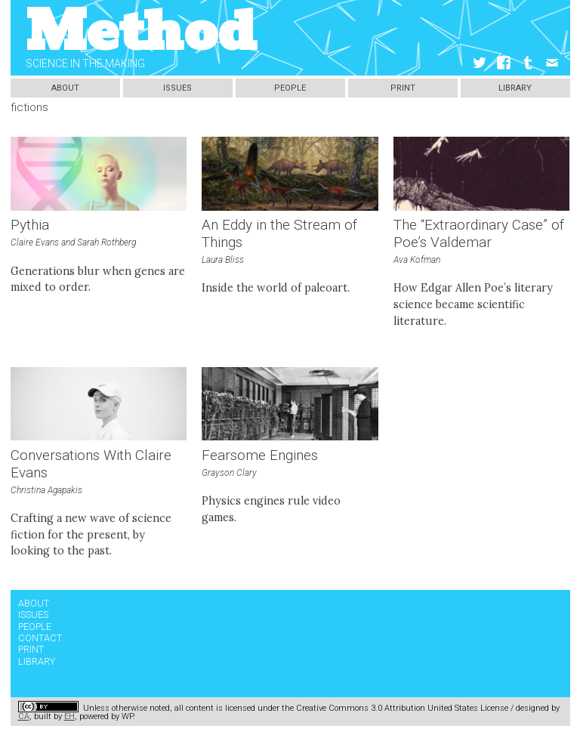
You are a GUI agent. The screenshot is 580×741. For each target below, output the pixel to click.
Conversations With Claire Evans (91, 464)
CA (23, 716)
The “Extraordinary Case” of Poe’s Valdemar (478, 234)
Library (515, 88)
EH (69, 716)
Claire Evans (35, 242)
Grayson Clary (229, 473)
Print (402, 88)
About (65, 88)
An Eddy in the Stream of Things (279, 234)
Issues (177, 88)
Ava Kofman (416, 260)
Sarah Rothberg (106, 242)
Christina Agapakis (46, 490)
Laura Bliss (223, 260)
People (290, 88)
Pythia (30, 225)
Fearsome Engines (260, 455)
